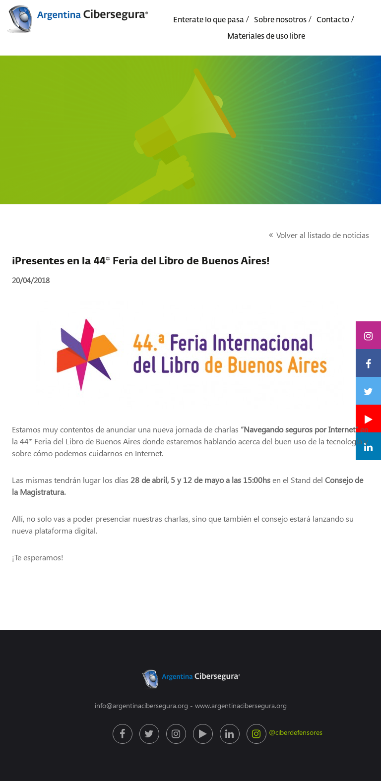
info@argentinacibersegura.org (141, 705)
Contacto (333, 20)
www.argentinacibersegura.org (241, 705)
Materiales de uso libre (266, 36)
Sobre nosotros (280, 20)
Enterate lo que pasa (208, 20)
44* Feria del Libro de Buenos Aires (80, 441)
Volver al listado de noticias (322, 235)
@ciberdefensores (258, 734)
